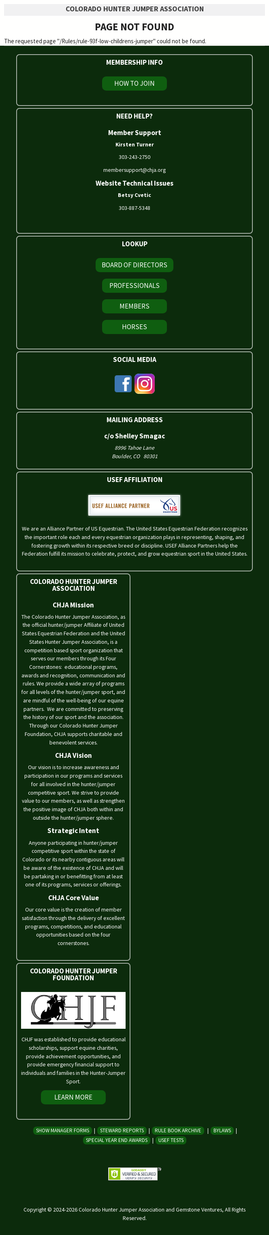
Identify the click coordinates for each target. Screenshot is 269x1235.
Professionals (134, 285)
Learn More (73, 1097)
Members (134, 306)
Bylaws (222, 1130)
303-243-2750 (134, 157)
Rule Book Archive (178, 1130)
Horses (134, 326)
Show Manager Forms (62, 1130)
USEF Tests (171, 1140)
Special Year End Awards (116, 1140)
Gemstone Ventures (199, 1209)
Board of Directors (134, 264)
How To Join (134, 83)
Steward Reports (122, 1130)
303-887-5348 (134, 207)
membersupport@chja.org (134, 169)
